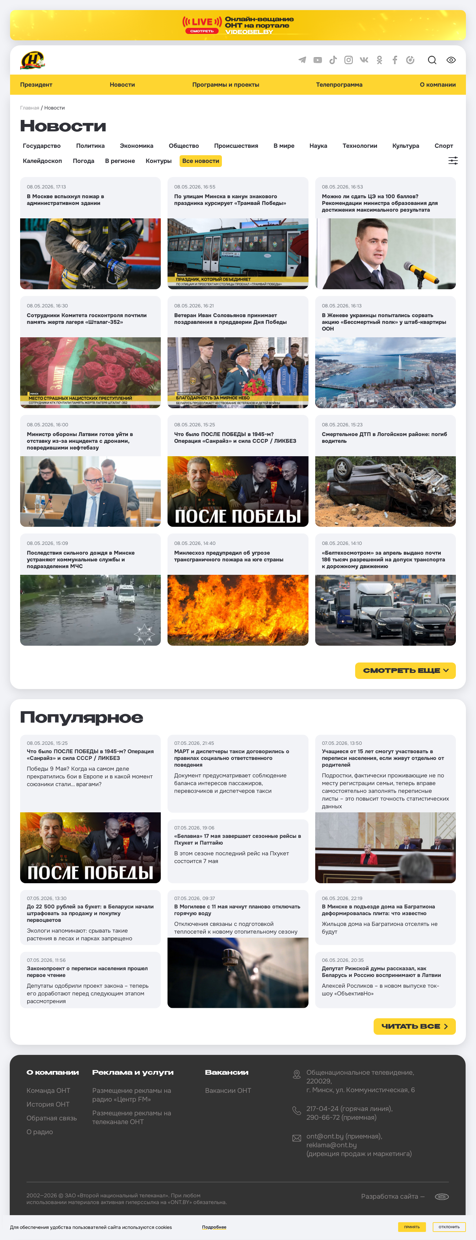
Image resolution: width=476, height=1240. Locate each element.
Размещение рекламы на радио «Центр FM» (131, 1095)
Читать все (411, 1027)
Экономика (136, 145)
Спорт (444, 145)
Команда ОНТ (48, 1090)
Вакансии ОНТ (228, 1090)
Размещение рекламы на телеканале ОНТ (131, 1117)
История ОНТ (48, 1104)
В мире (284, 145)
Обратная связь (52, 1118)
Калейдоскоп (42, 161)
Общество (184, 145)
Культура (405, 145)
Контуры (159, 161)
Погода (83, 161)
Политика (90, 145)
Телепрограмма (339, 84)
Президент (36, 84)
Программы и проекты (225, 84)
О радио (40, 1132)
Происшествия (236, 145)
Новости (122, 84)
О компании (438, 84)
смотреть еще (401, 671)
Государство (42, 145)
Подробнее (214, 1227)
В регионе (120, 161)
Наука (318, 145)
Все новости (200, 161)
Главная (29, 107)
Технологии (360, 145)
